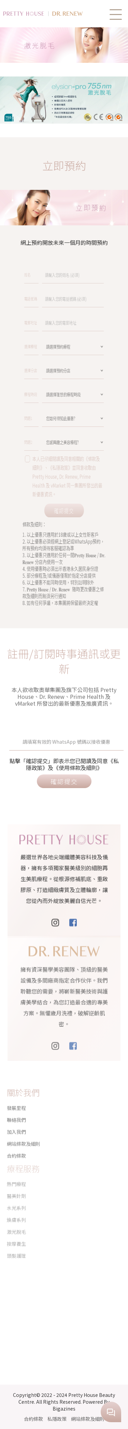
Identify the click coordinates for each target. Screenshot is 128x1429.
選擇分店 (50, 370)
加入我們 (16, 1126)
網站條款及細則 (23, 1138)
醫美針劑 (16, 1184)
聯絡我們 (16, 1114)
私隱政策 (57, 1418)
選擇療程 (50, 346)
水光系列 (16, 1196)
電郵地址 (50, 322)
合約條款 (33, 1418)
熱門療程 (16, 1172)
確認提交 (64, 510)
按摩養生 (16, 1232)
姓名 (49, 274)
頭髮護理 (16, 1244)
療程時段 (50, 394)
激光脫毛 (16, 1220)
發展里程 (16, 1102)
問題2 (49, 441)
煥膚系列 (16, 1208)
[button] (115, 14)
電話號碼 (50, 298)
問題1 (49, 418)
